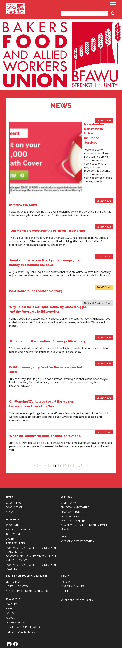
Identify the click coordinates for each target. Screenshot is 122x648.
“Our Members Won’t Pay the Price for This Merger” (48, 188)
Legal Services (70, 474)
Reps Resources (15, 501)
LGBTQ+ (10, 571)
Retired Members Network (22, 590)
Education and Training (75, 465)
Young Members (15, 580)
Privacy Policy (15, 610)
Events (10, 497)
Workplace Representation (77, 499)
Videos (10, 470)
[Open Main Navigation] (113, 5)
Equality (11, 562)
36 (80, 423)
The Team (66, 553)
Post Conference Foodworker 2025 (35, 249)
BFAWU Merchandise (18, 487)
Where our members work (77, 558)
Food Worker (104, 245)
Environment (14, 540)
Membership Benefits (73, 479)
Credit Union (68, 460)
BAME (9, 566)
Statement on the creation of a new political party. (47, 299)
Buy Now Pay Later (23, 162)
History (65, 540)
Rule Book (67, 549)
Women (10, 576)
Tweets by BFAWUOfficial (21, 440)
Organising (13, 483)
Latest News (104, 120)
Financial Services (72, 470)
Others (65, 494)
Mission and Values (72, 544)
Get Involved (14, 492)
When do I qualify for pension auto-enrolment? (45, 394)
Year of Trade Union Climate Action (27, 549)
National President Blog (97, 261)
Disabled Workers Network (23, 585)
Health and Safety (17, 544)
